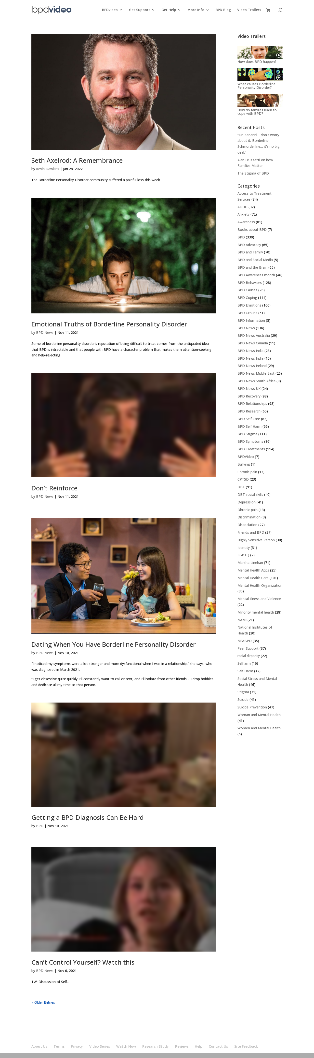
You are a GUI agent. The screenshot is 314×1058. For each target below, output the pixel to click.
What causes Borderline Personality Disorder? (256, 86)
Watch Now (126, 1046)
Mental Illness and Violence (259, 598)
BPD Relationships (252, 403)
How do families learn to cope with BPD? (257, 112)
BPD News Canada (252, 343)
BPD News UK (249, 388)
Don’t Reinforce (54, 488)
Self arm (244, 663)
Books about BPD (252, 229)
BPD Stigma (247, 434)
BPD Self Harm (249, 426)
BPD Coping (247, 297)
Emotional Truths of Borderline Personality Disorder (109, 324)
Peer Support (248, 648)
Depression (246, 502)
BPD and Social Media (255, 259)
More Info (195, 10)
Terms (59, 1046)
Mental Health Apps (253, 570)
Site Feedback (246, 1046)
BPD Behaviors (249, 282)
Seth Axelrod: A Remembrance (77, 160)
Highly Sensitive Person (256, 540)
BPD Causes (247, 290)
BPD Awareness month (256, 275)
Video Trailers (249, 10)
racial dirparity (248, 655)
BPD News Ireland (252, 365)
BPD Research (249, 411)
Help (198, 1046)
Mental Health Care (253, 577)
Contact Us (218, 1046)
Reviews (181, 1046)
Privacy (77, 1046)
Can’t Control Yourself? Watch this (82, 962)
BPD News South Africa (256, 381)
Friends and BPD (250, 532)
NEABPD (244, 640)
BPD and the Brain (252, 267)
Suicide (243, 699)
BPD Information (251, 320)
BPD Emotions (249, 305)
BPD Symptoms (250, 441)
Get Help (168, 10)
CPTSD (243, 479)
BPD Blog (223, 10)
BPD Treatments (251, 449)
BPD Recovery (249, 396)
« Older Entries (43, 1002)
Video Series (99, 1046)
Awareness (246, 222)
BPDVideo (245, 456)
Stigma (243, 692)
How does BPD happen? (256, 61)
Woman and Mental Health (259, 714)
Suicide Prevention (252, 707)
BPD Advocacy (249, 244)
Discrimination (249, 517)
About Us (39, 1046)
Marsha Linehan (250, 562)
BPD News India (250, 350)
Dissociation (247, 524)
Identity (243, 547)
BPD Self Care (248, 418)
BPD (39, 825)
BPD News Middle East (256, 373)
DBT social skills (250, 494)
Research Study (155, 1046)
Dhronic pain (247, 509)
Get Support (139, 10)
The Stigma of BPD (253, 173)
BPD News (44, 332)
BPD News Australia (253, 335)
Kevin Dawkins (47, 168)
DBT (241, 487)
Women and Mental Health (259, 728)
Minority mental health (255, 612)
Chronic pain (247, 472)
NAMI (242, 619)
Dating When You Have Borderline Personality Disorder (113, 644)
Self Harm (245, 671)
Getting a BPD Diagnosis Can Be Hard (87, 817)
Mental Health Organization (259, 585)
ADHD (242, 207)
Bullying (243, 464)
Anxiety (243, 214)
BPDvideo (110, 10)
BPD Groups (247, 312)
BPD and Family (250, 252)
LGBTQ (243, 555)
